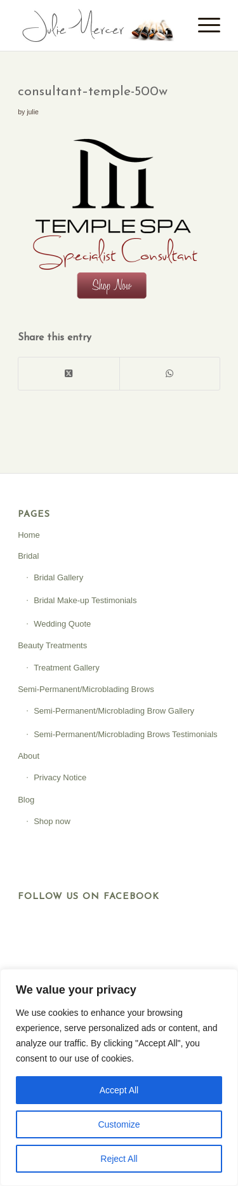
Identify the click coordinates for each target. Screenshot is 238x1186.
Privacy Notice (60, 777)
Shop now (52, 821)
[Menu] (202, 25)
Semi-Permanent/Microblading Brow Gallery (114, 711)
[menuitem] (202, 25)
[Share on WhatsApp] (170, 373)
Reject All (118, 1159)
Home (29, 535)
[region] (119, 1077)
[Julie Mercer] (99, 25)
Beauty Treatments (52, 645)
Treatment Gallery (67, 667)
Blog (26, 799)
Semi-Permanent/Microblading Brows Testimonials (126, 734)
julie (33, 112)
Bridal (28, 556)
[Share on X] (68, 373)
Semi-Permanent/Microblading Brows (86, 689)
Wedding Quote (62, 624)
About (28, 756)
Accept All (119, 1090)
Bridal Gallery (58, 577)
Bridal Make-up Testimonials (85, 600)
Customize (119, 1124)
